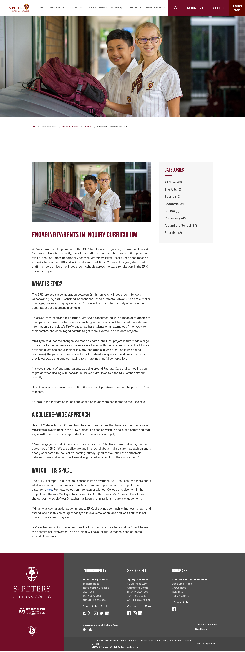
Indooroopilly (49, 127)
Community (134, 7)
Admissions (56, 7)
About (40, 7)
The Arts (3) (173, 190)
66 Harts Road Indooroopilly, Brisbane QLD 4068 (96, 588)
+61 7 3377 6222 (92, 596)
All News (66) (174, 182)
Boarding (117, 7)
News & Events (156, 7)
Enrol (104, 607)
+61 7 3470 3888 (136, 596)
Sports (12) (173, 197)
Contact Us (90, 607)
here (49, 490)
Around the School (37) (182, 227)
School (220, 8)
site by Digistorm (206, 645)
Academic (74, 7)
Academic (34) (175, 205)
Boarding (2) (174, 234)
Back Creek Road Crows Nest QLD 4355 (182, 588)
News (90, 127)
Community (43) (176, 219)
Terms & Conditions (206, 625)
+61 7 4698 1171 (181, 596)
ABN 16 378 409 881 (138, 601)
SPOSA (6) (172, 212)
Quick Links (197, 8)
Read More (201, 630)
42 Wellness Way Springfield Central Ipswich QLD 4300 (138, 588)
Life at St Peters (96, 7)
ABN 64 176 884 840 (94, 601)
